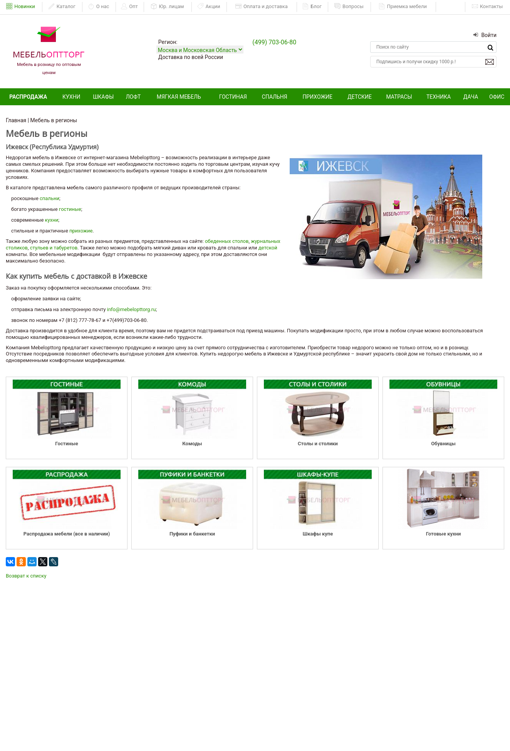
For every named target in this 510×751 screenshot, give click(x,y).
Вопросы (349, 6)
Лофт (133, 97)
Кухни (71, 97)
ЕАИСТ (451, 6)
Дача (470, 97)
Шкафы (103, 97)
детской (267, 248)
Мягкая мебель (179, 97)
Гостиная (233, 97)
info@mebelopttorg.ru (131, 309)
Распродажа (28, 97)
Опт (129, 6)
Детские (359, 97)
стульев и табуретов (53, 248)
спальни (49, 198)
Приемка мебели (403, 6)
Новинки (20, 6)
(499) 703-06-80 (274, 42)
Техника (438, 97)
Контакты (487, 6)
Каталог (62, 6)
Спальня (274, 97)
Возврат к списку (26, 576)
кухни (52, 220)
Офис (497, 97)
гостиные (70, 209)
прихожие (80, 231)
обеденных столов (226, 241)
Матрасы (399, 97)
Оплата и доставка (261, 6)
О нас (98, 6)
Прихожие (317, 97)
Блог (312, 6)
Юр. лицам (167, 6)
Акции (208, 6)
